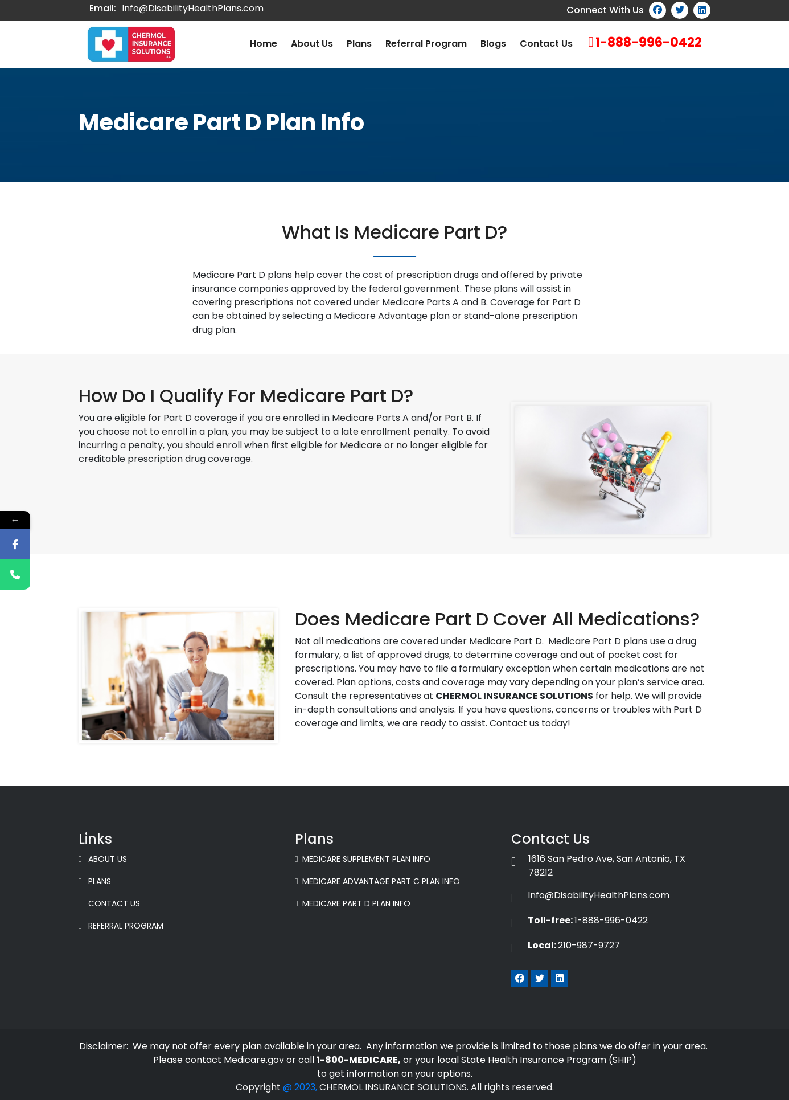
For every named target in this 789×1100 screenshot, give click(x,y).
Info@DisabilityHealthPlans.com (193, 8)
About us (312, 43)
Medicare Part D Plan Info (352, 903)
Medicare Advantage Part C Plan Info (377, 881)
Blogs (493, 43)
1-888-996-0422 (648, 42)
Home (263, 43)
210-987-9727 (565, 945)
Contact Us (546, 43)
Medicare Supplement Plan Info (362, 859)
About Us (103, 859)
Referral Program (426, 43)
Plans (359, 43)
